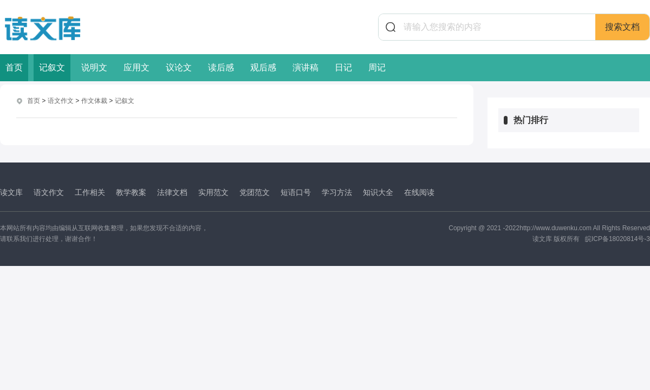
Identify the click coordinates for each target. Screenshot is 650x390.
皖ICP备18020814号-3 (617, 239)
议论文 (179, 67)
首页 (14, 67)
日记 (343, 67)
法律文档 (172, 192)
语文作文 (61, 101)
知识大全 (378, 192)
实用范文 (213, 192)
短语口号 (296, 192)
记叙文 (52, 67)
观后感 (263, 67)
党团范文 (254, 192)
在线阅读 (419, 192)
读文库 (11, 192)
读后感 (221, 67)
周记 (377, 67)
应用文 (136, 67)
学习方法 (337, 192)
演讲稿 (305, 67)
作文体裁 (94, 101)
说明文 (94, 67)
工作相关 (90, 192)
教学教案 (131, 192)
